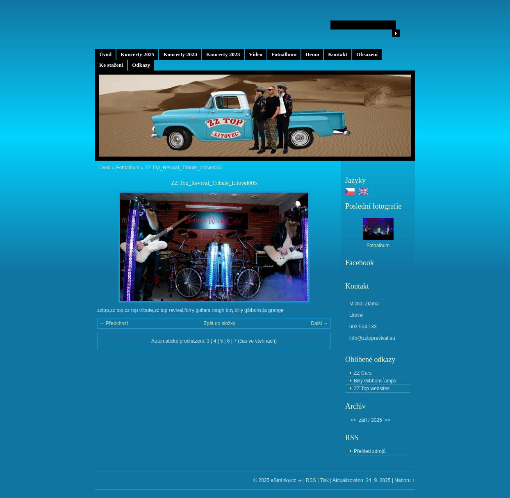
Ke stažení (111, 65)
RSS (311, 480)
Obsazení (367, 54)
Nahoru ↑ (404, 480)
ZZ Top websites (371, 388)
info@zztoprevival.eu (372, 338)
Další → (319, 323)
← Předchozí (114, 323)
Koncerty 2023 (223, 54)
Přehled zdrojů (369, 451)
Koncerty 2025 (137, 54)
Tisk (324, 480)
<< (353, 420)
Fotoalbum (284, 54)
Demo (312, 54)
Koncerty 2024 (180, 54)
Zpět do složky (219, 323)
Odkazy (141, 65)
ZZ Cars (362, 373)
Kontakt (337, 54)
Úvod (105, 54)
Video (255, 54)
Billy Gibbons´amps (375, 381)
